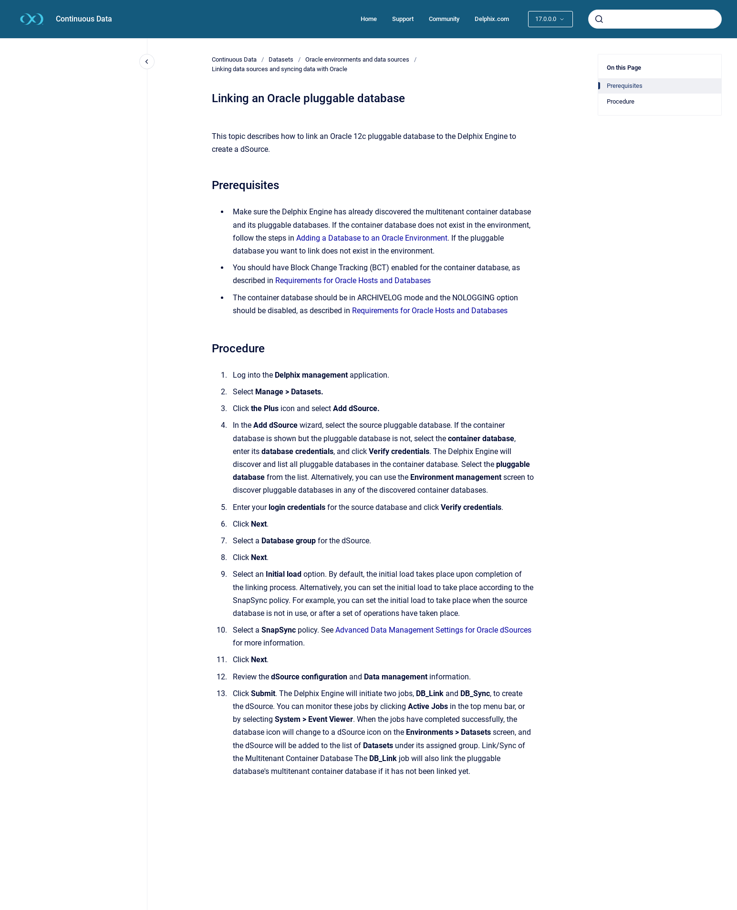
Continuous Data (84, 18)
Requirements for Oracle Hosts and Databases (353, 280)
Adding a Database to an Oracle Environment (371, 238)
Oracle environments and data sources (357, 59)
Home (369, 18)
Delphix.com (492, 18)
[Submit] (599, 19)
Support (403, 18)
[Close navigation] (147, 61)
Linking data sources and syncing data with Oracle (279, 69)
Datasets (281, 59)
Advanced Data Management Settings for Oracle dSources (433, 630)
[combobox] (655, 19)
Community (444, 18)
